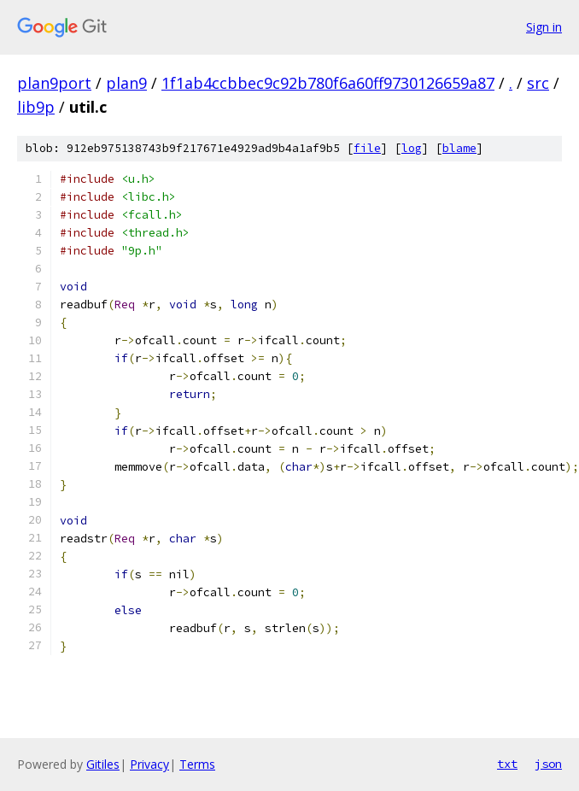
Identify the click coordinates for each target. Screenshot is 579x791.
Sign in (544, 27)
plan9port (54, 83)
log (411, 148)
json (548, 763)
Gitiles (103, 764)
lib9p (36, 107)
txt (507, 763)
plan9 (126, 83)
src (538, 83)
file (367, 148)
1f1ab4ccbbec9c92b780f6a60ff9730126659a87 (327, 83)
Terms (197, 764)
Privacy (149, 764)
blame (459, 148)
